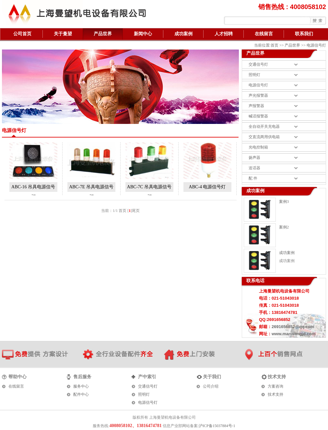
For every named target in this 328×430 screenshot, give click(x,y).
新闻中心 (143, 33)
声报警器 (256, 106)
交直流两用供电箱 (264, 137)
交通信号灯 (258, 64)
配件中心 (81, 394)
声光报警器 (258, 95)
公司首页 (22, 33)
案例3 (284, 201)
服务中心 (81, 386)
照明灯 (254, 74)
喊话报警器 (258, 116)
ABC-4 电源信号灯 (207, 186)
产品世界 (103, 33)
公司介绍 (210, 386)
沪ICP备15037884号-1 (217, 426)
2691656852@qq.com (293, 326)
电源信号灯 (258, 85)
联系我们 (304, 33)
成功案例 (183, 33)
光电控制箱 (258, 147)
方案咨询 (275, 386)
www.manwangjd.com (293, 333)
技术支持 (275, 394)
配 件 (253, 178)
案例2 (284, 227)
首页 (274, 45)
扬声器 (254, 157)
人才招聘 (224, 33)
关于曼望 (63, 33)
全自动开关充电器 (264, 126)
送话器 (254, 168)
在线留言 (264, 33)
